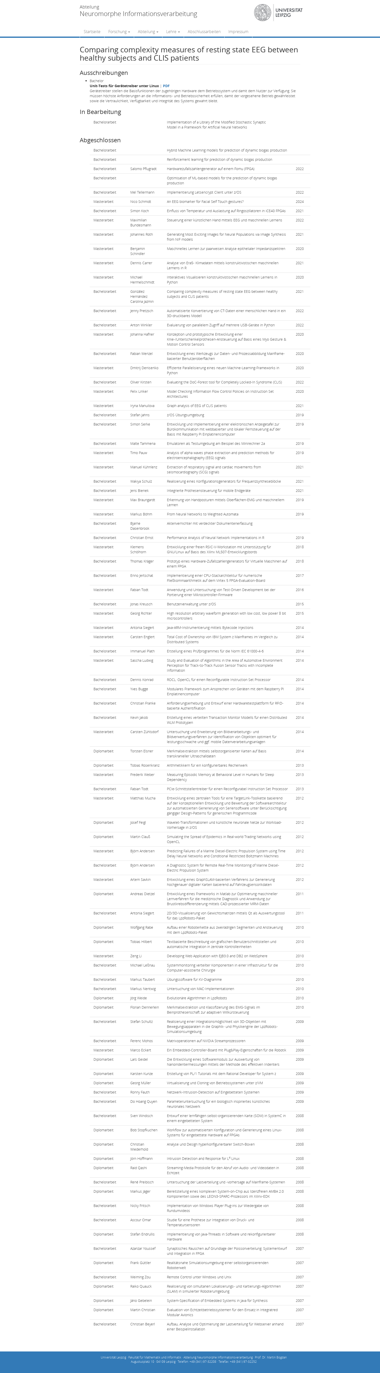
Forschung (119, 31)
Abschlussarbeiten (204, 31)
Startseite (92, 31)
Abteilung (148, 31)
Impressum (238, 31)
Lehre (173, 31)
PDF (166, 85)
